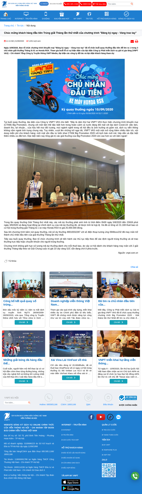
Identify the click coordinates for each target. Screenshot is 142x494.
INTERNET (66, 430)
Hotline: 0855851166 (48, 404)
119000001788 (21, 459)
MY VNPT (106, 445)
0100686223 (29, 443)
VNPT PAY (106, 455)
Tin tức (20, 25)
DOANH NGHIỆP (56, 4)
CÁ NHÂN (44, 4)
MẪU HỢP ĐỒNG (68, 468)
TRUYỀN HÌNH (67, 435)
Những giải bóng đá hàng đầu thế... (22, 361)
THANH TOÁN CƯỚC (110, 435)
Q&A (88, 404)
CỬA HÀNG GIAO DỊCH (71, 463)
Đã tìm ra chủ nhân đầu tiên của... (116, 303)
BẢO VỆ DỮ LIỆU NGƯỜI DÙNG (73, 453)
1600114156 (19, 467)
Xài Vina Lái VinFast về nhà (69, 359)
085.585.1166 (71, 4)
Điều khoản (108, 404)
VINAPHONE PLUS (109, 450)
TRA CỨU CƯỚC (108, 430)
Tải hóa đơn (99, 4)
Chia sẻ (134, 267)
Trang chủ (9, 25)
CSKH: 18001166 (68, 404)
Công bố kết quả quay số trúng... (19, 303)
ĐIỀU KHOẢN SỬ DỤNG (71, 458)
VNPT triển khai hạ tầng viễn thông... (117, 361)
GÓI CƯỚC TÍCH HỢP (70, 440)
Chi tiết (23, 322)
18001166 (85, 4)
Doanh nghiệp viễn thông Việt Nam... (70, 303)
